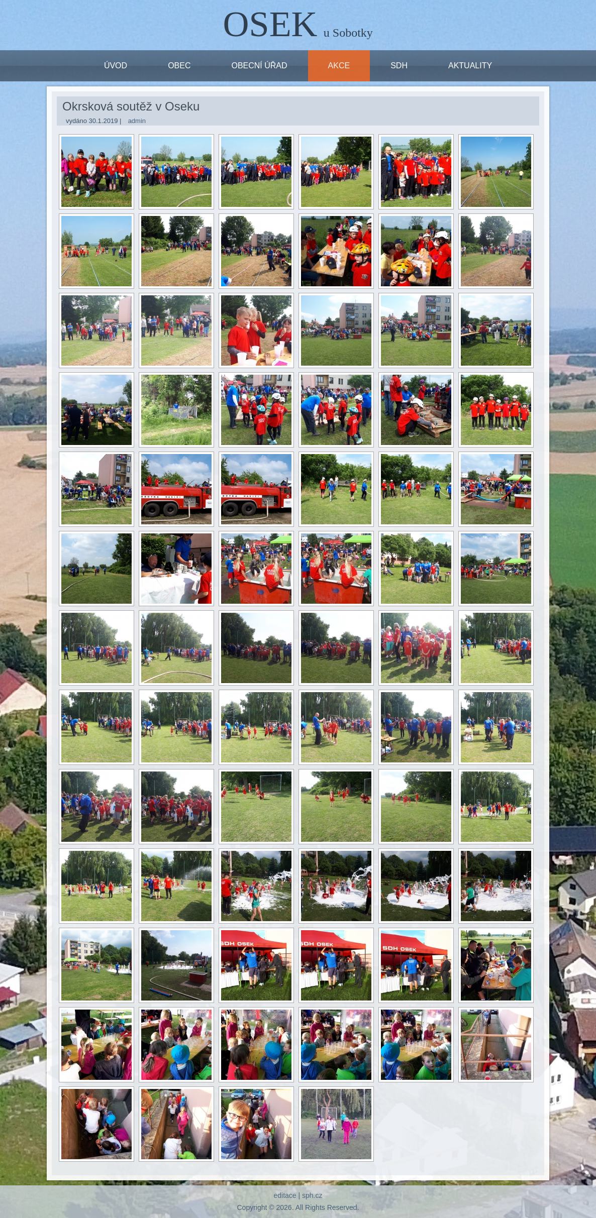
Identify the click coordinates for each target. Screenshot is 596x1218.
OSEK (270, 24)
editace (284, 1195)
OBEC (179, 65)
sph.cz (312, 1195)
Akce (339, 65)
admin (137, 121)
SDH (399, 65)
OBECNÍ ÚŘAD (259, 65)
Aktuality (470, 65)
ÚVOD (115, 65)
